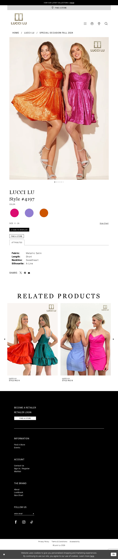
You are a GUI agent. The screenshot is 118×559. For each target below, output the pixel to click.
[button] (85, 23)
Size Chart (18, 495)
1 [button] (54, 182)
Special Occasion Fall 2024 (56, 32)
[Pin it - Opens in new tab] (25, 273)
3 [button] (58, 182)
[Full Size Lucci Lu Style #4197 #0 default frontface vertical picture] (59, 108)
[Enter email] (24, 513)
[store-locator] (59, 7)
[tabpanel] (59, 108)
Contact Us (19, 465)
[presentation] (32, 339)
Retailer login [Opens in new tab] (22, 412)
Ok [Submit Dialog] (113, 554)
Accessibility (75, 541)
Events (17, 447)
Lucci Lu (29, 32)
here (92, 556)
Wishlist (17, 471)
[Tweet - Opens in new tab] (20, 273)
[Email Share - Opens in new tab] (29, 273)
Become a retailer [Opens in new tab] (25, 407)
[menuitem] (85, 23)
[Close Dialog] (4, 554)
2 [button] (56, 182)
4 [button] (59, 182)
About (17, 489)
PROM (72, 3)
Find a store (25, 418)
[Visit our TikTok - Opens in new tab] (31, 522)
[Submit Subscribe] (33, 513)
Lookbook (18, 492)
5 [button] (61, 182)
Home (15, 32)
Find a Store (16, 236)
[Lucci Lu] (19, 19)
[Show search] (106, 23)
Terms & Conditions (59, 541)
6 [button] (63, 182)
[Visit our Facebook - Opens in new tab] (16, 522)
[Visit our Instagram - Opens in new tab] (24, 522)
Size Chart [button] (104, 223)
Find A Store (19, 444)
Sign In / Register (22, 468)
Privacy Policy (43, 541)
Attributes (17, 242)
